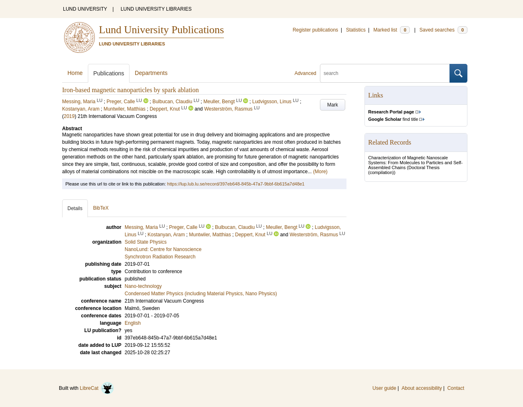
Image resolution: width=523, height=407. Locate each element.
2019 (69, 116)
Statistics (356, 30)
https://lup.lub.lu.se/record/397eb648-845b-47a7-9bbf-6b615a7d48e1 (235, 183)
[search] (385, 73)
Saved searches (443, 30)
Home (75, 73)
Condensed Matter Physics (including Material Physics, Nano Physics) (201, 293)
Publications (108, 73)
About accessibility (422, 388)
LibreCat (97, 388)
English (133, 323)
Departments (151, 73)
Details (75, 208)
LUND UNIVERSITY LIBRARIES (156, 9)
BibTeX (101, 208)
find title (393, 119)
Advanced (305, 73)
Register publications (315, 30)
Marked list (391, 30)
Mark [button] (332, 105)
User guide (384, 388)
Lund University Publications (161, 30)
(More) (320, 171)
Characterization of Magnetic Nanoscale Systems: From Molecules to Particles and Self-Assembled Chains (415, 162)
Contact (455, 388)
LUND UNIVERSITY (85, 9)
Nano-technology (143, 286)
